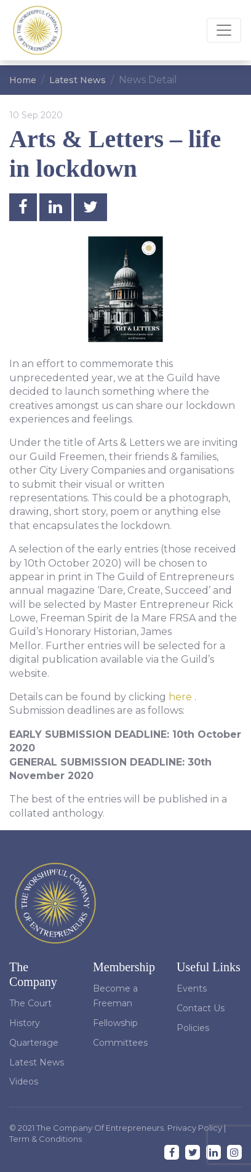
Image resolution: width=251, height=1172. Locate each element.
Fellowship (115, 1023)
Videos (23, 1081)
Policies (193, 1027)
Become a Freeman (115, 996)
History (24, 1023)
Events (192, 988)
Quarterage (33, 1042)
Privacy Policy (195, 1128)
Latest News (77, 80)
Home (22, 80)
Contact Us (201, 1008)
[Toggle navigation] (224, 30)
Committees (120, 1042)
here (180, 697)
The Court (30, 1003)
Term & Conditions (45, 1139)
